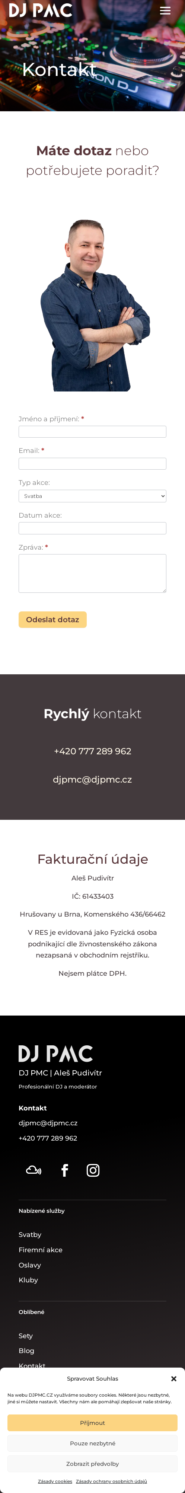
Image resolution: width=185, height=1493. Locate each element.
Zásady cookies (55, 1481)
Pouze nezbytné (92, 1443)
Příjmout (92, 1422)
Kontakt (32, 1366)
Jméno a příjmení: (51, 419)
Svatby (30, 1235)
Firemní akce (41, 1250)
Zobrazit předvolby (92, 1463)
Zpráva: (33, 547)
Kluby (28, 1280)
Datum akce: (40, 515)
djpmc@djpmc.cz (48, 1123)
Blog (26, 1351)
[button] (174, 1378)
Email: (31, 451)
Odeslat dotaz (52, 619)
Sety (26, 1336)
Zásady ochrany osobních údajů (111, 1481)
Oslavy (30, 1265)
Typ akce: (34, 483)
